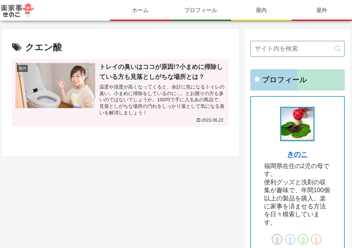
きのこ (297, 154)
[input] (297, 49)
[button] (338, 49)
